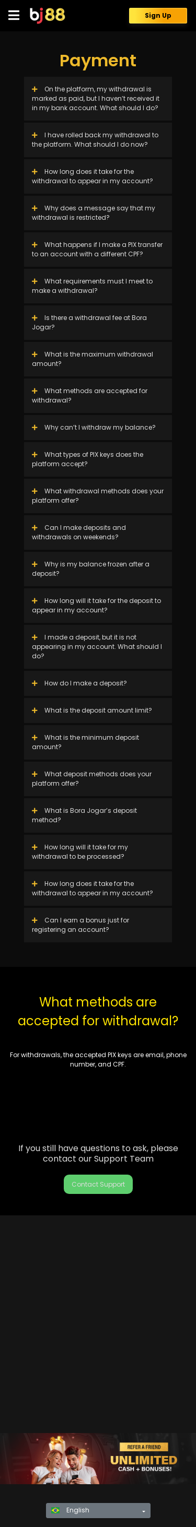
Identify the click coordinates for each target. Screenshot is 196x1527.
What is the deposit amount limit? (92, 710)
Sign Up (158, 15)
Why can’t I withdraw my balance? (94, 427)
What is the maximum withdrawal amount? (92, 359)
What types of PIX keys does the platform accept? (87, 459)
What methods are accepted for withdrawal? (89, 395)
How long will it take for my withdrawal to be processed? (80, 852)
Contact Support (98, 1184)
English (70, 1510)
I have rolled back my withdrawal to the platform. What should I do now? (95, 140)
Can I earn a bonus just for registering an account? (80, 925)
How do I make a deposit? (79, 683)
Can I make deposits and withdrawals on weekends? (79, 532)
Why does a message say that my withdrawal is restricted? (93, 213)
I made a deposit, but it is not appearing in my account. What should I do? (97, 646)
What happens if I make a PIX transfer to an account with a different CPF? (97, 249)
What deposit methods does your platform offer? (92, 779)
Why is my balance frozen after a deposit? (90, 569)
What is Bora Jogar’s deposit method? (84, 815)
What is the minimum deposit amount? (85, 742)
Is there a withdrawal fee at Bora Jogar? (89, 322)
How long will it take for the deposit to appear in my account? (96, 605)
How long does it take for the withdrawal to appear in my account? (92, 176)
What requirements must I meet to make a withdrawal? (92, 286)
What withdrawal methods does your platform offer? (98, 496)
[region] (98, 1458)
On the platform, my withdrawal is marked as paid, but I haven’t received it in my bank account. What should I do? (95, 98)
